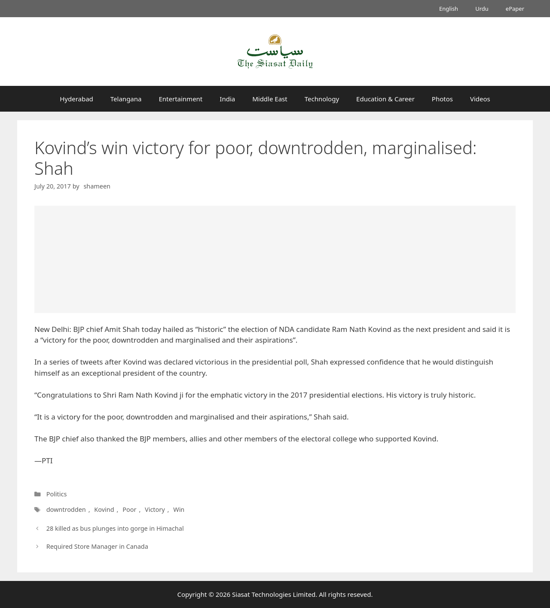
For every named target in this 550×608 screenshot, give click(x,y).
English (448, 8)
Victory (155, 509)
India (227, 98)
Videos (480, 98)
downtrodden (66, 509)
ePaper (515, 8)
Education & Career (385, 98)
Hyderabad (76, 98)
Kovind (104, 509)
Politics (56, 494)
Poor (129, 509)
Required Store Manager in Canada (97, 546)
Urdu (482, 8)
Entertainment (180, 98)
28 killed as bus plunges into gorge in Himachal (115, 528)
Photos (442, 98)
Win (178, 509)
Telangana (126, 98)
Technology (322, 98)
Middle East (269, 98)
